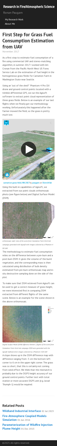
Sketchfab (47, 182)
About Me (9, 23)
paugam (36, 182)
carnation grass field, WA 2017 (16, 182)
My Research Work (13, 19)
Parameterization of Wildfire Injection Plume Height (27, 427)
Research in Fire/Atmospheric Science (28, 7)
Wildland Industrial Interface (28, 411)
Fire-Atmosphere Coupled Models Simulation (24, 418)
